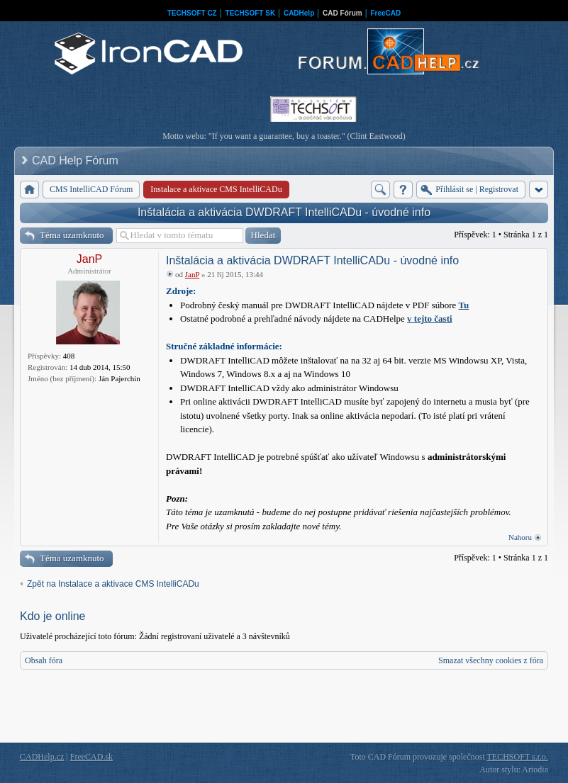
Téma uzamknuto (72, 235)
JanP (89, 259)
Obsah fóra (43, 660)
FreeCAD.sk (91, 757)
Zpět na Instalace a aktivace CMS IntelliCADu (113, 584)
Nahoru (520, 537)
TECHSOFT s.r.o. (517, 757)
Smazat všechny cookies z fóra (490, 660)
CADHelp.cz (42, 757)
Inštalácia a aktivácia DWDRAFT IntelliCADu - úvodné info (284, 212)
